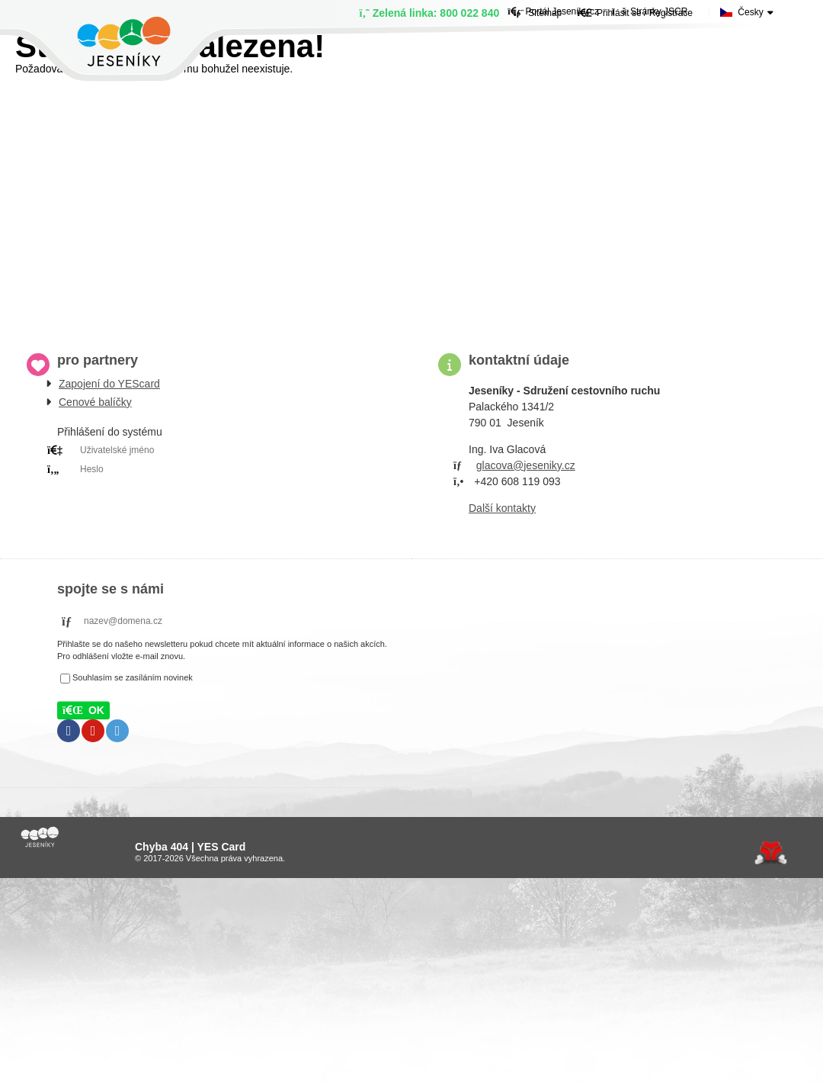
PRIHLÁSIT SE (220, 488)
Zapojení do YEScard (109, 384)
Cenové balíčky (95, 402)
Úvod (123, 41)
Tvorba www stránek (770, 852)
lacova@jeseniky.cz (528, 465)
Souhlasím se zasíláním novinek (132, 677)
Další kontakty (502, 508)
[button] (83, 710)
